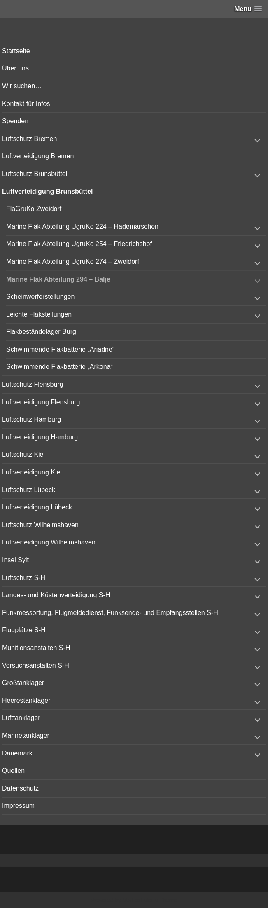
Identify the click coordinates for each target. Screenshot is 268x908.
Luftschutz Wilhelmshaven (40, 524)
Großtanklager (23, 682)
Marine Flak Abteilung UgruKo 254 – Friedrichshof (79, 243)
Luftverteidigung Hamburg (40, 437)
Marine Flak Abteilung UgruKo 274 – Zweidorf (72, 261)
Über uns (15, 68)
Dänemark (17, 753)
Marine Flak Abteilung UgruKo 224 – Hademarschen (82, 226)
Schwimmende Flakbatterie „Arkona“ (59, 366)
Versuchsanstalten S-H (35, 665)
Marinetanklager (25, 735)
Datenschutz (20, 788)
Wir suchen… (22, 85)
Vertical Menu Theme (150, 900)
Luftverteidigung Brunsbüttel (47, 191)
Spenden (15, 120)
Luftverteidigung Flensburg (41, 402)
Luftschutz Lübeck (28, 489)
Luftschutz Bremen (29, 138)
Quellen (13, 770)
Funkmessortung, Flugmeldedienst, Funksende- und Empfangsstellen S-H (110, 612)
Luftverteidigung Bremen (38, 156)
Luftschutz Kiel (23, 454)
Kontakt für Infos (26, 103)
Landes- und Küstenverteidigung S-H (56, 594)
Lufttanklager (21, 717)
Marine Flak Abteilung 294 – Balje (58, 279)
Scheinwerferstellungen (40, 296)
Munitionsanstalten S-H (36, 647)
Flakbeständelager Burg (41, 331)
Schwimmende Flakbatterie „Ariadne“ (60, 349)
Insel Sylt (15, 559)
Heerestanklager (26, 700)
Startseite (16, 50)
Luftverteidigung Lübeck (37, 507)
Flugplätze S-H (24, 629)
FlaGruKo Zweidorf (33, 208)
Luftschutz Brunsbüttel (34, 173)
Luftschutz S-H (23, 577)
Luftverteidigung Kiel (32, 472)
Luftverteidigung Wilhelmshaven (49, 542)
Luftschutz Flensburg (32, 384)
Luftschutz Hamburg (31, 419)
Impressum (18, 805)
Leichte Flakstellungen (39, 314)
